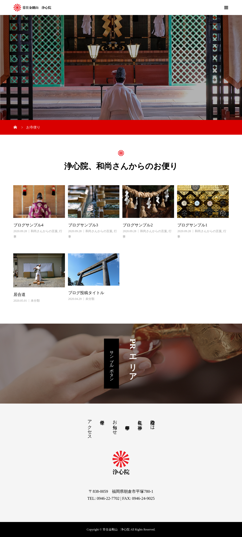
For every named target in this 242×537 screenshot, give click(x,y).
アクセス (89, 427)
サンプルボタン (112, 363)
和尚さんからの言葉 (44, 231)
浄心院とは (152, 422)
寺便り (102, 419)
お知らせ (114, 424)
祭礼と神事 (139, 419)
